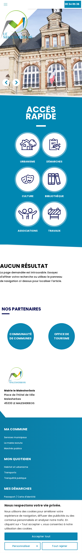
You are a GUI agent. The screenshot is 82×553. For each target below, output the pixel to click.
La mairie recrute (13, 442)
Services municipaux (15, 437)
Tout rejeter (59, 546)
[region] (41, 526)
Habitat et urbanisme (16, 466)
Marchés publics (13, 448)
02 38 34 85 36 (70, 4)
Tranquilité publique (15, 478)
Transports (10, 472)
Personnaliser (21, 546)
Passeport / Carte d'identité (19, 496)
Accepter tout (41, 536)
